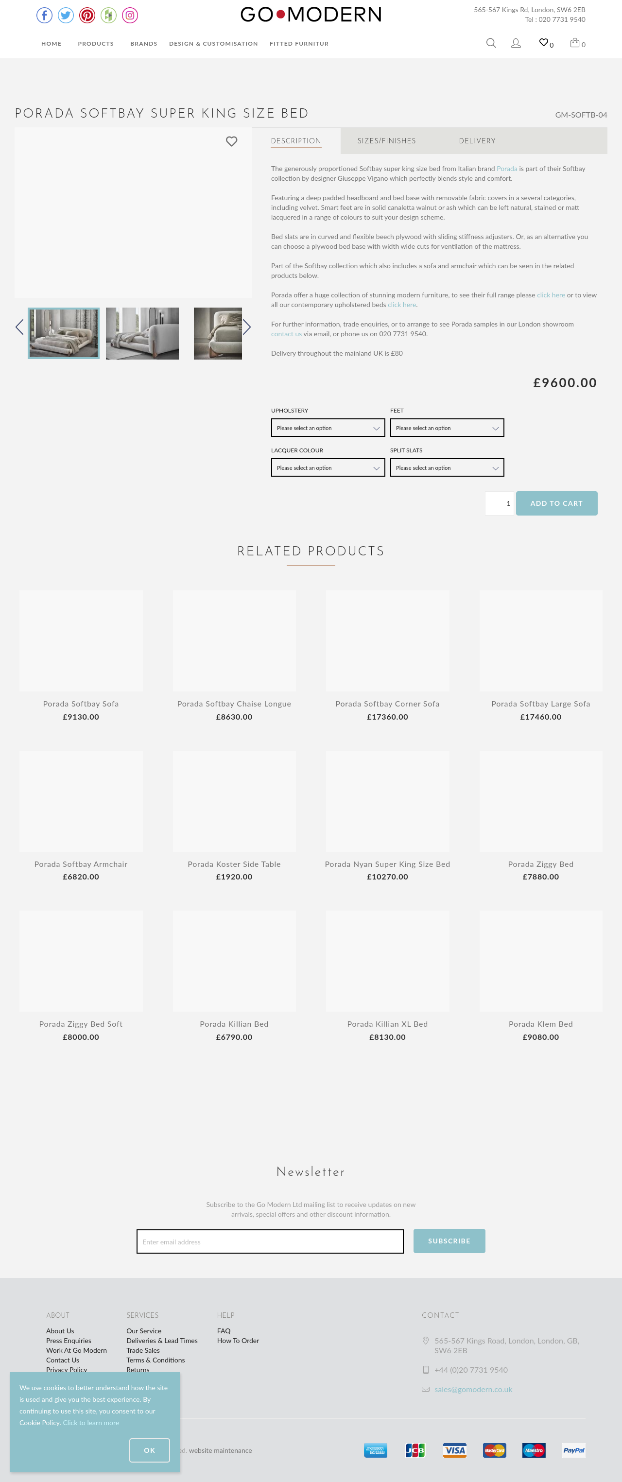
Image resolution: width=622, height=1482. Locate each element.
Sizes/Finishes (387, 141)
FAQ (224, 1331)
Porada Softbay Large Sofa (540, 703)
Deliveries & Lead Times (162, 1340)
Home (51, 43)
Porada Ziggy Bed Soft (81, 1023)
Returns (137, 1369)
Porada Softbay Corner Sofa (387, 703)
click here (551, 295)
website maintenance (220, 1450)
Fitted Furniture (301, 43)
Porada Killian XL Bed (387, 1023)
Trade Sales (143, 1350)
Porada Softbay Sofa (81, 703)
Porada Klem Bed (541, 1023)
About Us (60, 1331)
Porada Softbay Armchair (81, 863)
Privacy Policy (66, 1369)
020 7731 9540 (562, 19)
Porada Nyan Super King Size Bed (387, 863)
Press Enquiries (68, 1340)
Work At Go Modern (76, 1350)
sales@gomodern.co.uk (473, 1389)
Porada (507, 168)
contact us (286, 333)
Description (296, 141)
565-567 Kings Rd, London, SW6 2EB (530, 9)
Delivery (477, 141)
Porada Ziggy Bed (541, 863)
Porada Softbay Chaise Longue (234, 703)
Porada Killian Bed (234, 1023)
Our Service (143, 1331)
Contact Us (62, 1360)
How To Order (238, 1340)
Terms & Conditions (155, 1360)
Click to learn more (91, 1422)
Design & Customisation (214, 43)
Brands (143, 43)
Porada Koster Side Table (234, 863)
